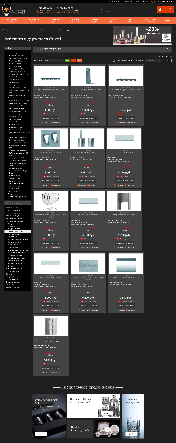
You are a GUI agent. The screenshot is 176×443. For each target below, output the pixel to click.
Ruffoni (50, 434)
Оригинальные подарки (150, 20)
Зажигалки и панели (15, 255)
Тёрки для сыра (13, 237)
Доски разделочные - (17, 111)
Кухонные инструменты (16, 114)
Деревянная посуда (13, 216)
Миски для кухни (13, 245)
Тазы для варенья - (17, 88)
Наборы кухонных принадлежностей (14, 225)
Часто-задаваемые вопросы (91, 421)
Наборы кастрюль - (18, 58)
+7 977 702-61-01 (132, 418)
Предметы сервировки (15, 263)
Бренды (168, 20)
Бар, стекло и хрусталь (55, 20)
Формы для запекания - (19, 95)
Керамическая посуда (33, 20)
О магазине (86, 417)
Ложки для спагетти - (18, 143)
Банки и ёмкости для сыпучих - (16, 185)
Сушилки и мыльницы (15, 261)
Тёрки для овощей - (18, 158)
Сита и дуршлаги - (17, 161)
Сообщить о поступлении (49, 118)
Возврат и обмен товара (90, 431)
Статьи (137, 1)
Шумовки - (15, 119)
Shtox (49, 437)
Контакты (145, 1)
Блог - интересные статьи (91, 419)
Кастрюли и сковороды (16, 56)
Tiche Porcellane (52, 439)
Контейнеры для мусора (16, 258)
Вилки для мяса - (17, 140)
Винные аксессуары (13, 282)
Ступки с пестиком (14, 242)
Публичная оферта (89, 433)
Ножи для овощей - (18, 103)
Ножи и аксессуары (14, 98)
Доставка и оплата (114, 1)
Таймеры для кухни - (18, 197)
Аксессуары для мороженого (18, 250)
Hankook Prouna (52, 427)
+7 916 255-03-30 (132, 425)
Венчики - (14, 125)
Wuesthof (50, 441)
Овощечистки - (16, 130)
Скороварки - (16, 82)
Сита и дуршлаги (13, 247)
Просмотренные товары (90, 436)
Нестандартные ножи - (19, 108)
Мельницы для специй (15, 168)
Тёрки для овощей (14, 234)
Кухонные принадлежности (29, 30)
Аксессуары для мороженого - (19, 164)
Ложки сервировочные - (18, 146)
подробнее (41, 371)
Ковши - (14, 77)
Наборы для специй (14, 229)
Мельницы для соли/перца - (19, 172)
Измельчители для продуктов (18, 239)
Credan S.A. (51, 424)
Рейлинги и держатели (48, 30)
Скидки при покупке (51, 114)
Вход (159, 2)
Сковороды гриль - (18, 72)
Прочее (10, 266)
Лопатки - (14, 122)
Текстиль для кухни (13, 287)
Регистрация (167, 2)
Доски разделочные (13, 213)
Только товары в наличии (123, 60)
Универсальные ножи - (19, 100)
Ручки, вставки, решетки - (19, 91)
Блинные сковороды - (19, 74)
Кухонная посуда (112, 20)
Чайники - (14, 178)
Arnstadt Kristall (52, 419)
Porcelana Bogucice (53, 431)
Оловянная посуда (94, 20)
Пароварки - (15, 85)
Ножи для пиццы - (17, 137)
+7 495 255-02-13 (132, 423)
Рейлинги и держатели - (18, 154)
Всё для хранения (14, 181)
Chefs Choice (51, 422)
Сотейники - (16, 80)
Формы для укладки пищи (17, 253)
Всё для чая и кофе (14, 176)
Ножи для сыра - (17, 106)
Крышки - (15, 66)
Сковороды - (16, 61)
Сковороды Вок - (17, 69)
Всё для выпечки (13, 188)
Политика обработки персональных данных (96, 435)
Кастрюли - (15, 63)
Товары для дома (130, 20)
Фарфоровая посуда (12, 20)
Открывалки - (16, 127)
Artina (49, 421)
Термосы (9, 274)
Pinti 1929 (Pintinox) (53, 429)
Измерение (12, 194)
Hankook (50, 426)
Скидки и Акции (127, 1)
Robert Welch (51, 432)
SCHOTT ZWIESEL (52, 436)
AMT (49, 417)
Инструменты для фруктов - (19, 134)
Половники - (15, 116)
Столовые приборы (75, 20)
